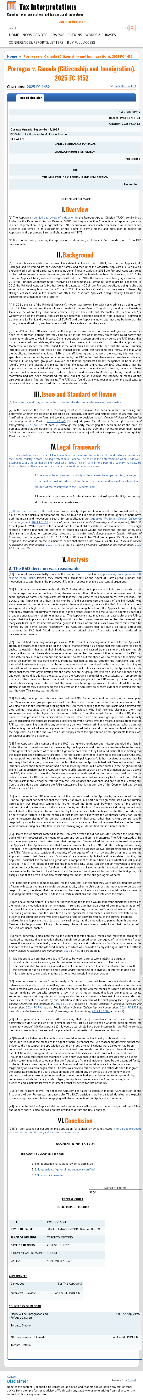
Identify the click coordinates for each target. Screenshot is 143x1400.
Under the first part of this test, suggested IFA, (75, 516)
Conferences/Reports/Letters (36, 42)
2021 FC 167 (40, 522)
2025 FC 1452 (38, 86)
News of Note (34, 35)
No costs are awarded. (50, 1175)
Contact (11, 1376)
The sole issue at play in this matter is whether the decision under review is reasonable (66, 402)
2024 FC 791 (34, 1007)
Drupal (132, 1380)
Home (14, 35)
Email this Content (123, 86)
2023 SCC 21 (35, 425)
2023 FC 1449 (65, 1004)
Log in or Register (72, 21)
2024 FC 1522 (129, 1007)
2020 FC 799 (54, 544)
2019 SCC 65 (56, 421)
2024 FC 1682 (101, 1011)
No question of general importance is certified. (65, 1169)
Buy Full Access (81, 42)
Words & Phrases (101, 35)
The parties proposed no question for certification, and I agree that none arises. (75, 1130)
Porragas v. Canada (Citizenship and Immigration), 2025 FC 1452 (77, 56)
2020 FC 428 (72, 951)
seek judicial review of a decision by (55, 217)
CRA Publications (66, 35)
